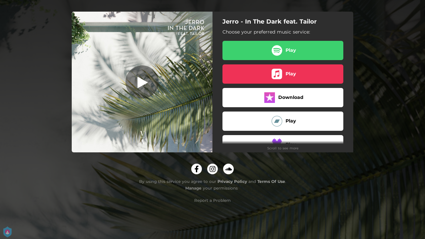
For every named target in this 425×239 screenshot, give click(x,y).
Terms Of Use (271, 181)
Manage (193, 188)
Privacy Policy (232, 181)
